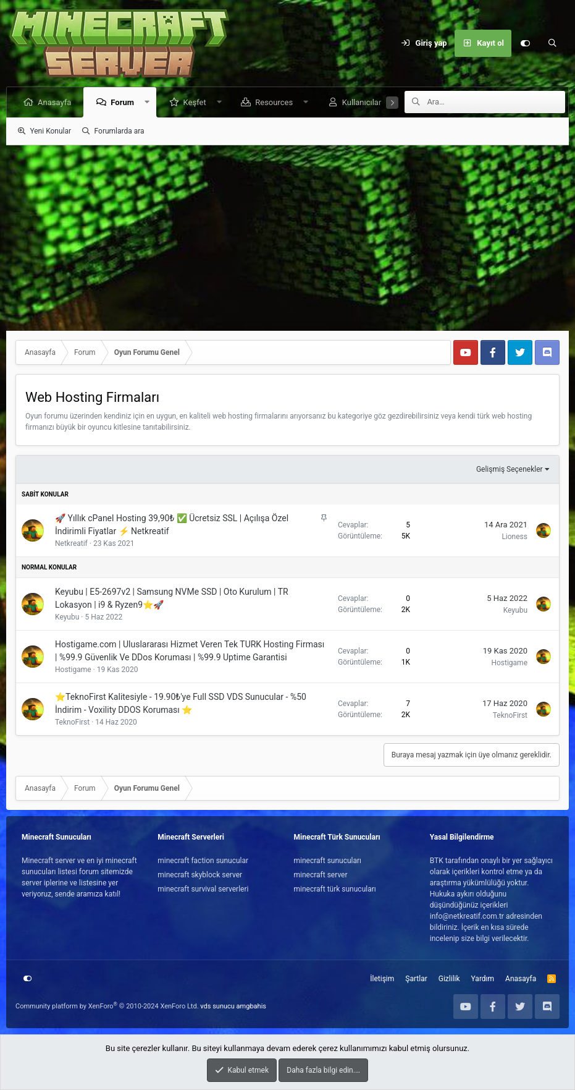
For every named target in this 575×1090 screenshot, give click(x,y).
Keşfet (194, 102)
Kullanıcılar (362, 102)
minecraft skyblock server (199, 875)
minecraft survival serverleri (202, 889)
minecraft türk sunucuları (335, 889)
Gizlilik (449, 978)
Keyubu (67, 617)
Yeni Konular (50, 131)
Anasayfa (55, 102)
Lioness (514, 536)
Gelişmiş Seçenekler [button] (509, 469)
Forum (123, 102)
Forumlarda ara (119, 131)
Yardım (483, 978)
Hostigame (73, 669)
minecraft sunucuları (328, 860)
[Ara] (552, 43)
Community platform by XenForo (107, 1006)
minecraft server (321, 875)
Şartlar (416, 978)
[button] (148, 102)
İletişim (382, 978)
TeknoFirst (72, 722)
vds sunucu (217, 1006)
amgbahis (251, 1006)
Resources (274, 102)
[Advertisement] (287, 238)
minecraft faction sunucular (202, 860)
